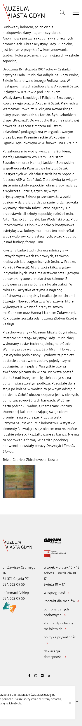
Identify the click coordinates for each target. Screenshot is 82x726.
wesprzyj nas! (54, 593)
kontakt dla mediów (59, 601)
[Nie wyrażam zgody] (70, 703)
